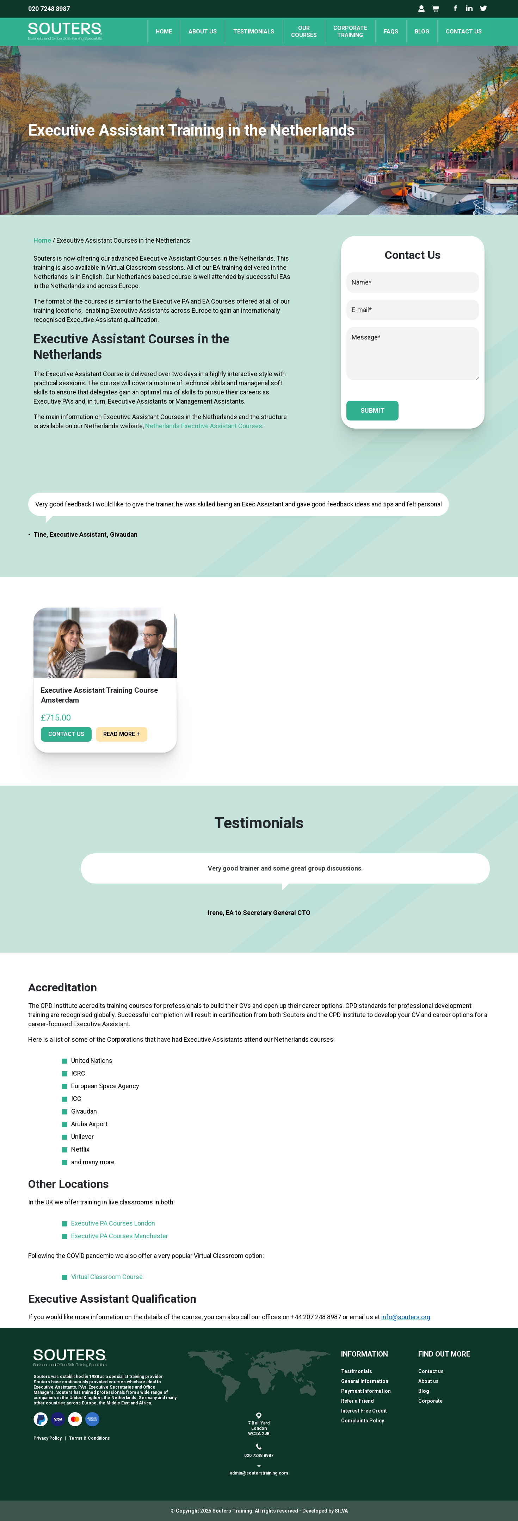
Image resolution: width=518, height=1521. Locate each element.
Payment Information (366, 1391)
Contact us (463, 31)
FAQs (387, 31)
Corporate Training (345, 31)
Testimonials (246, 31)
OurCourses (297, 31)
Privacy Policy (47, 1438)
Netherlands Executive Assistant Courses (203, 426)
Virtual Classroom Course (107, 1276)
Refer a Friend (357, 1401)
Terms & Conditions (89, 1438)
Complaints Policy (362, 1420)
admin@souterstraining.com (259, 1473)
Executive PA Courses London (113, 1223)
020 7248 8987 (49, 8)
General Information (364, 1381)
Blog (420, 31)
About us (194, 31)
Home (154, 31)
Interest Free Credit (364, 1411)
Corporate (430, 1401)
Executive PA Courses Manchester (119, 1236)
